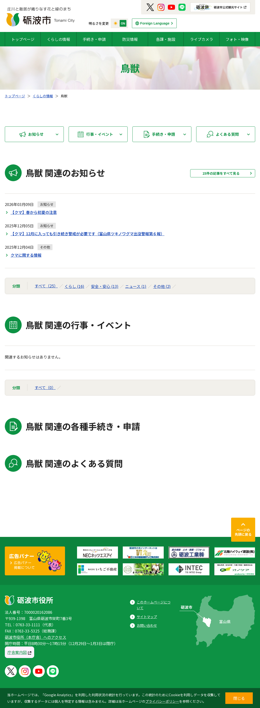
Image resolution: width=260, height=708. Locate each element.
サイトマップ (147, 616)
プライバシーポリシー (162, 701)
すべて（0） (45, 387)
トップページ (22, 39)
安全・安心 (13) (104, 286)
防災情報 (130, 39)
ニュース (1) (135, 286)
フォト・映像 (237, 39)
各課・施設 (165, 39)
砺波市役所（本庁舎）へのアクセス (35, 637)
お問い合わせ (147, 625)
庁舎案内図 (17, 652)
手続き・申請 (94, 39)
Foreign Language (154, 23)
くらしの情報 (58, 39)
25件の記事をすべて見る (221, 173)
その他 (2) (162, 286)
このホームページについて (153, 605)
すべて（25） (46, 286)
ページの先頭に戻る (243, 532)
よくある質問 (227, 134)
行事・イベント (99, 134)
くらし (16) (74, 286)
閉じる (239, 698)
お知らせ (36, 134)
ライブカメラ (201, 39)
